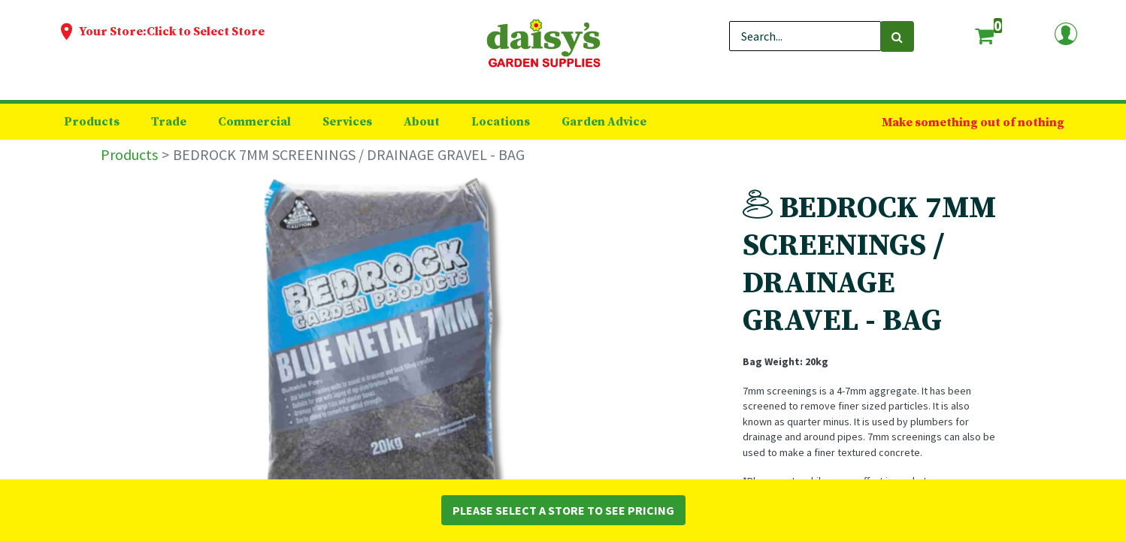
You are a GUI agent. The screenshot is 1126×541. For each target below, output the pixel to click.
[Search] (897, 36)
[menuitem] (91, 122)
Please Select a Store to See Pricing (563, 510)
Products (129, 154)
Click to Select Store (206, 31)
